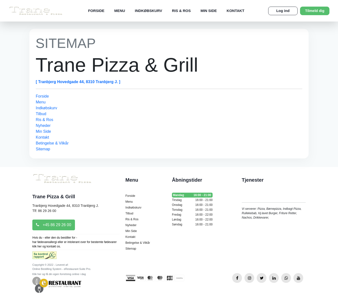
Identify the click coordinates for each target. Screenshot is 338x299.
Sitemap (43, 149)
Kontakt (235, 11)
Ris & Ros (181, 11)
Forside (96, 11)
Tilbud (41, 114)
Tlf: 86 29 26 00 (44, 211)
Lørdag (192, 219)
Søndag (192, 224)
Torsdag (192, 209)
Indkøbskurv (148, 11)
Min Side (209, 11)
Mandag (192, 195)
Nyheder (43, 125)
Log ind (283, 11)
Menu (119, 11)
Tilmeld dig (315, 11)
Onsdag (192, 204)
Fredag (192, 214)
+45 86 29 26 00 (53, 225)
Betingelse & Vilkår (52, 143)
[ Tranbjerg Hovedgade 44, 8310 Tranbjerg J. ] (78, 82)
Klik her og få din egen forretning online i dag (59, 274)
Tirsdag (192, 200)
